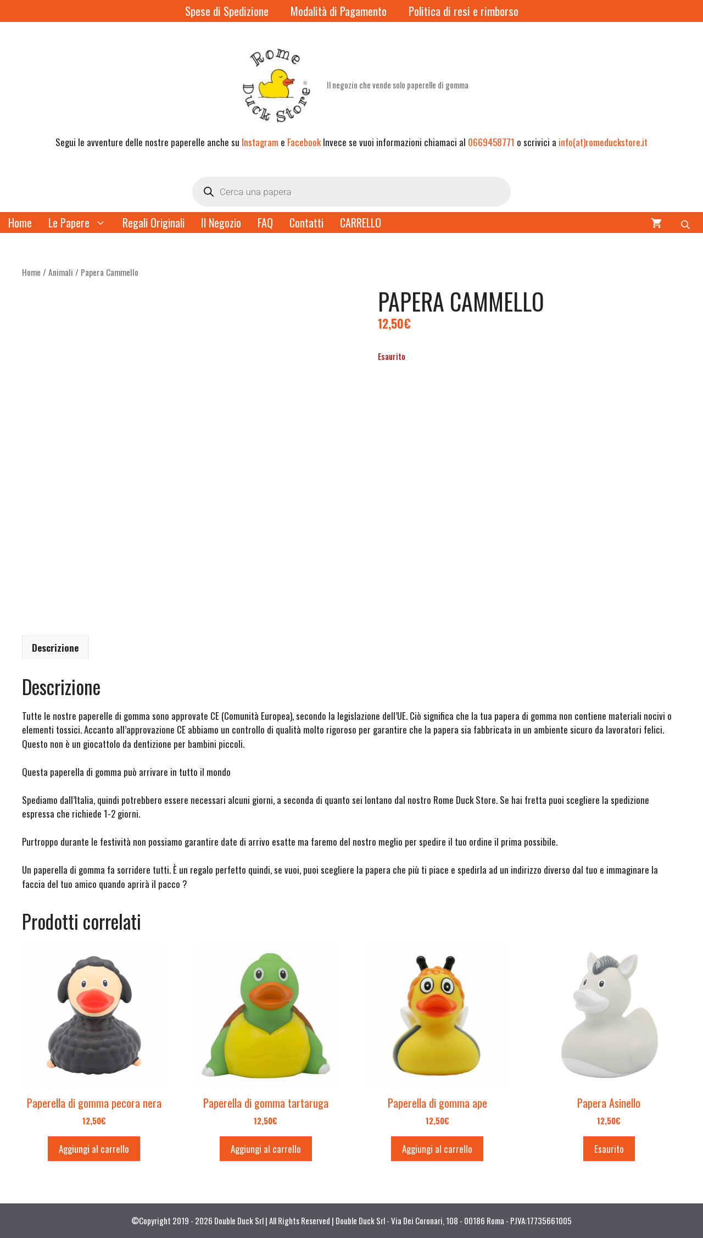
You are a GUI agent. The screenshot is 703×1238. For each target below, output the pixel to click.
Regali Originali (153, 222)
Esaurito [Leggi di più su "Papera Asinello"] (609, 1149)
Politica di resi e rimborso (463, 10)
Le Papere (81, 222)
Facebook (304, 142)
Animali (60, 272)
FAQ (265, 222)
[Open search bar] (686, 222)
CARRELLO (360, 222)
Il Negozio (221, 222)
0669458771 (491, 142)
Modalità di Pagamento (339, 10)
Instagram (260, 142)
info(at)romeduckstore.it (603, 142)
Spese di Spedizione (227, 10)
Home (20, 222)
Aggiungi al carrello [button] (94, 1149)
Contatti (306, 222)
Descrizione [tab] (55, 647)
